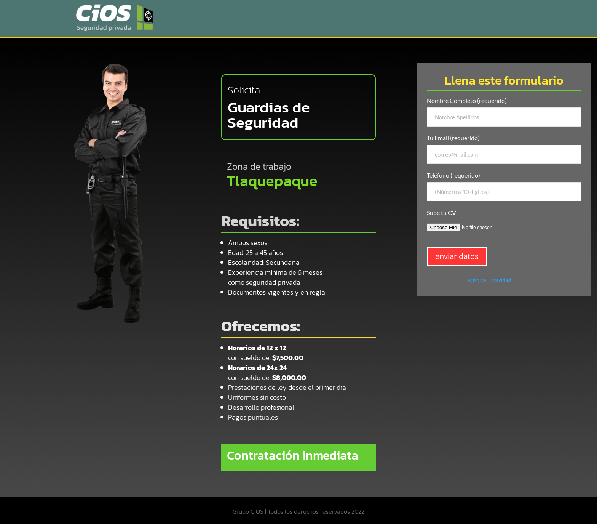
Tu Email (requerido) (504, 149)
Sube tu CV (504, 223)
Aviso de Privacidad (489, 280)
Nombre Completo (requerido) (504, 112)
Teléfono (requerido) (504, 186)
